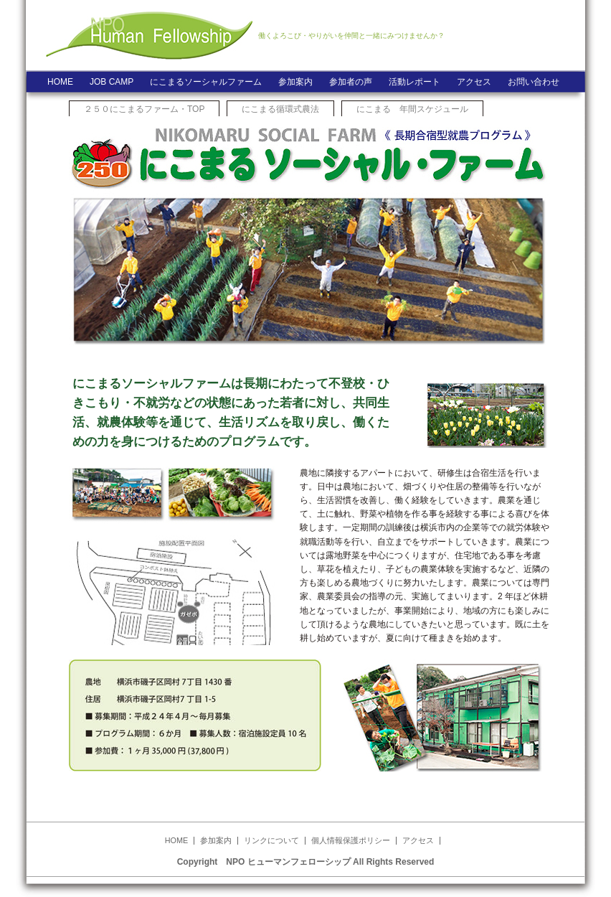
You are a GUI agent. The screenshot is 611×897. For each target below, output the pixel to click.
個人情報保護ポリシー (350, 840)
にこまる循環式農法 (280, 109)
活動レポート (414, 82)
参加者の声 (350, 82)
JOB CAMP (111, 82)
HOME (60, 82)
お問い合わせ (533, 82)
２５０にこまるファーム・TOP (144, 109)
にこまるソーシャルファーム (206, 82)
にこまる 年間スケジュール (412, 109)
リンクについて (271, 840)
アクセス (474, 82)
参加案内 (295, 82)
